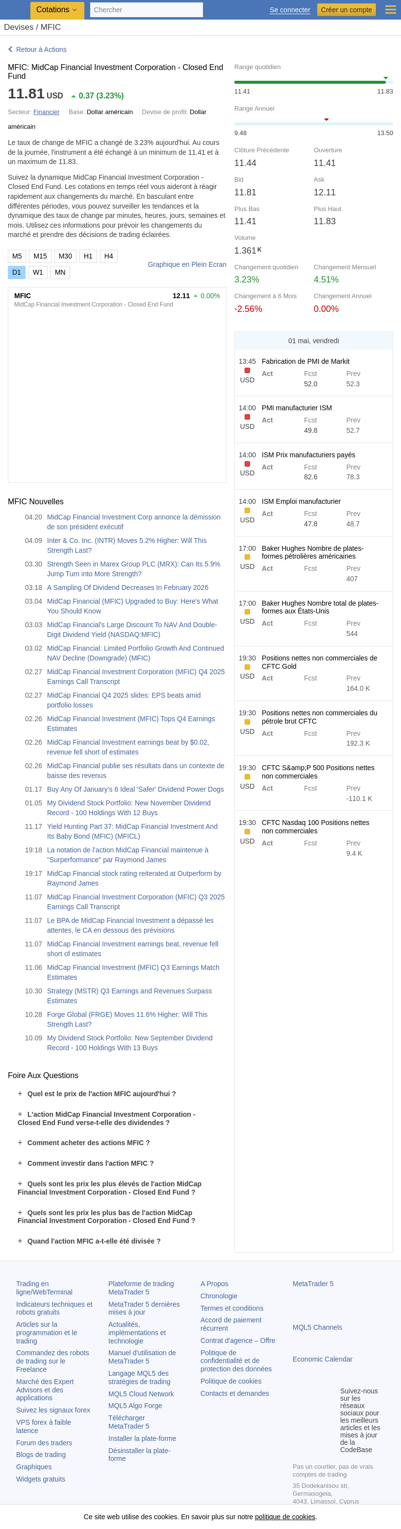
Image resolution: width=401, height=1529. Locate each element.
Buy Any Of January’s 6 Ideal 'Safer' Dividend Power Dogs (135, 789)
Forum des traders (44, 1443)
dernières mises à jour (144, 1308)
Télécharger (129, 1422)
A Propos (214, 1284)
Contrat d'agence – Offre (238, 1340)
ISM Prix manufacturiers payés (308, 455)
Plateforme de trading (141, 1288)
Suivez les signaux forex (53, 1410)
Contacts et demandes (234, 1393)
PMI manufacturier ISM (297, 408)
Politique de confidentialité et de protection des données (236, 1361)
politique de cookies (285, 1517)
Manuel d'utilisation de (142, 1357)
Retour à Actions (41, 49)
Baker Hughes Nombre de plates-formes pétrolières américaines (313, 552)
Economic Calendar (322, 1359)
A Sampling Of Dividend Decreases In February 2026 (127, 587)
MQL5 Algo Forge (135, 1406)
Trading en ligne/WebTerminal (44, 1288)
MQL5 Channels (317, 1327)
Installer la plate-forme (142, 1438)
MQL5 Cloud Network (141, 1394)
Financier (46, 112)
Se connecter (290, 10)
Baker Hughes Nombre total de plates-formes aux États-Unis (320, 607)
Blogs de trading (41, 1454)
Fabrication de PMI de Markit (306, 361)
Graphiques (33, 1467)
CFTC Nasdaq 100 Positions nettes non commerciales (315, 827)
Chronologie (219, 1296)
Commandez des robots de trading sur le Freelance (52, 1361)
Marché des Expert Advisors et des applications (45, 1390)
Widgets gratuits (40, 1479)
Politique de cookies (231, 1381)
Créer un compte (346, 10)
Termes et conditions (231, 1308)
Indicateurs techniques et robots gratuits (54, 1308)
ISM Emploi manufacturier (301, 501)
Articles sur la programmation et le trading (46, 1332)
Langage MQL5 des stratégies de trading (139, 1377)
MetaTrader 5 (313, 1284)
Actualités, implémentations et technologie (137, 1332)
